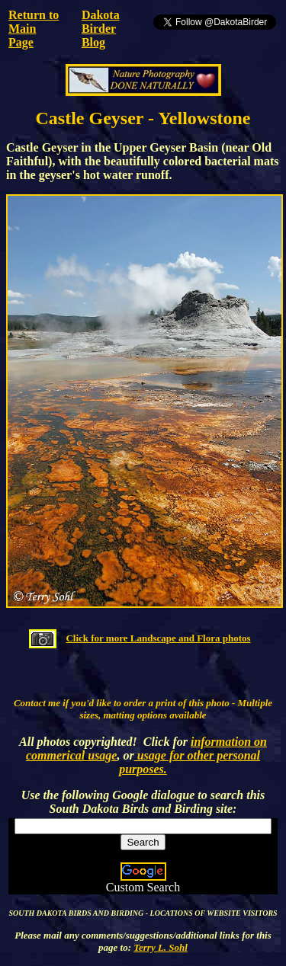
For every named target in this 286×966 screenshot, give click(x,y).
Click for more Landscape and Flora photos (158, 638)
